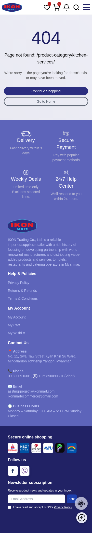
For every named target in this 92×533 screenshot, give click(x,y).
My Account (17, 317)
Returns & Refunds (22, 291)
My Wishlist (16, 333)
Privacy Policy (18, 283)
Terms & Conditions (23, 298)
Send (71, 499)
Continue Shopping (46, 91)
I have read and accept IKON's (42, 507)
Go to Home (46, 101)
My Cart (14, 325)
